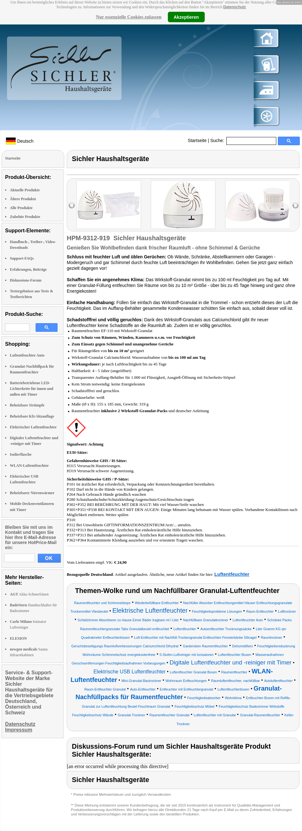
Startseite (197, 140)
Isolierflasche (20, 454)
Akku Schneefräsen (29, 594)
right (295, 205)
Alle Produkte (21, 208)
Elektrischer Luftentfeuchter (33, 427)
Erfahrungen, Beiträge (28, 269)
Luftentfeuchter (231, 574)
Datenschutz (234, 7)
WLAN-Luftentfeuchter (29, 465)
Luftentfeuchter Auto (27, 355)
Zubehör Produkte (25, 217)
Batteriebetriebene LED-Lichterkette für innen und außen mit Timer (31, 389)
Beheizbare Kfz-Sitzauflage (32, 416)
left (72, 205)
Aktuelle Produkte (25, 190)
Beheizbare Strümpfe (27, 405)
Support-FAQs (22, 258)
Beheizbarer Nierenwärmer (32, 493)
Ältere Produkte (23, 199)
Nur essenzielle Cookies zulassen (128, 16)
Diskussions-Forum (25, 280)
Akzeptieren (186, 16)
